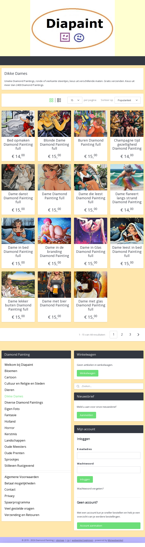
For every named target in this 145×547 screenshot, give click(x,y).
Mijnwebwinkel (115, 540)
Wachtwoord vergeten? (90, 488)
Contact (10, 489)
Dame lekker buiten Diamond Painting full (18, 305)
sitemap (60, 540)
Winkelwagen (87, 373)
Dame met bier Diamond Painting (54, 303)
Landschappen (15, 440)
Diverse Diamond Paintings (24, 402)
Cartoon (10, 377)
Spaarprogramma (17, 502)
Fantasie (10, 415)
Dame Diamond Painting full (54, 196)
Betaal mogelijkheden (20, 483)
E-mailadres (84, 449)
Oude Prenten (14, 453)
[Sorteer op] (127, 100)
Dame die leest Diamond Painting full (90, 198)
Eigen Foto (12, 409)
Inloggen (85, 479)
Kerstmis (11, 434)
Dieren (9, 390)
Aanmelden (86, 415)
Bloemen (11, 371)
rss (68, 540)
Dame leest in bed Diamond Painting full (127, 251)
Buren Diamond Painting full (90, 142)
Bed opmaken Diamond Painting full (18, 144)
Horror (10, 428)
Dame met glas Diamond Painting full (90, 305)
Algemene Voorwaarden (22, 477)
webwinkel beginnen (82, 540)
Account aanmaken (91, 525)
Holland (10, 421)
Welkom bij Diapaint (19, 365)
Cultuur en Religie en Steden (25, 383)
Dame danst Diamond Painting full (18, 198)
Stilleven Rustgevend (19, 466)
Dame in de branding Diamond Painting (54, 251)
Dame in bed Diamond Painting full (18, 251)
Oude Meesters (15, 447)
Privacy (10, 496)
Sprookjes (12, 459)
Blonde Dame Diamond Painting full (54, 144)
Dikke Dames (14, 396)
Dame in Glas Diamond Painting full (90, 251)
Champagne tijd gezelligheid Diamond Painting (127, 144)
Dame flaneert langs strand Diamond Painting (127, 198)
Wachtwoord (85, 463)
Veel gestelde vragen (19, 508)
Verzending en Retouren (22, 515)
